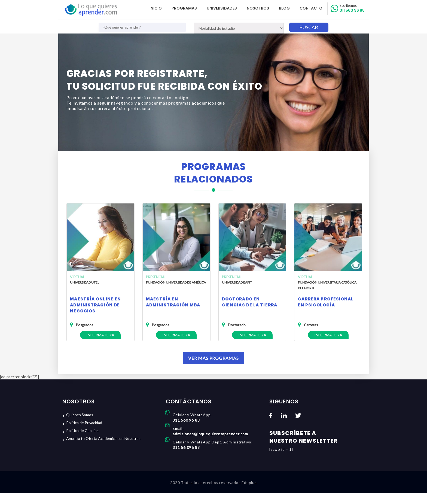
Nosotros (258, 8)
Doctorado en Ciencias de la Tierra (249, 302)
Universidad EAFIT (237, 282)
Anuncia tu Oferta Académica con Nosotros (103, 438)
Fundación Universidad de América (176, 282)
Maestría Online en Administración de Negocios (95, 305)
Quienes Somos (79, 414)
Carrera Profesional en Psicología (326, 302)
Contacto (311, 8)
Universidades (222, 8)
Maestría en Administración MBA (173, 302)
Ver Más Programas (213, 358)
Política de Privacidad (84, 422)
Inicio (156, 8)
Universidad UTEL (84, 282)
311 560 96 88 (352, 8)
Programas (184, 8)
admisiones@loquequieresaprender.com (210, 433)
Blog (284, 8)
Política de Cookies (82, 430)
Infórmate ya (100, 335)
